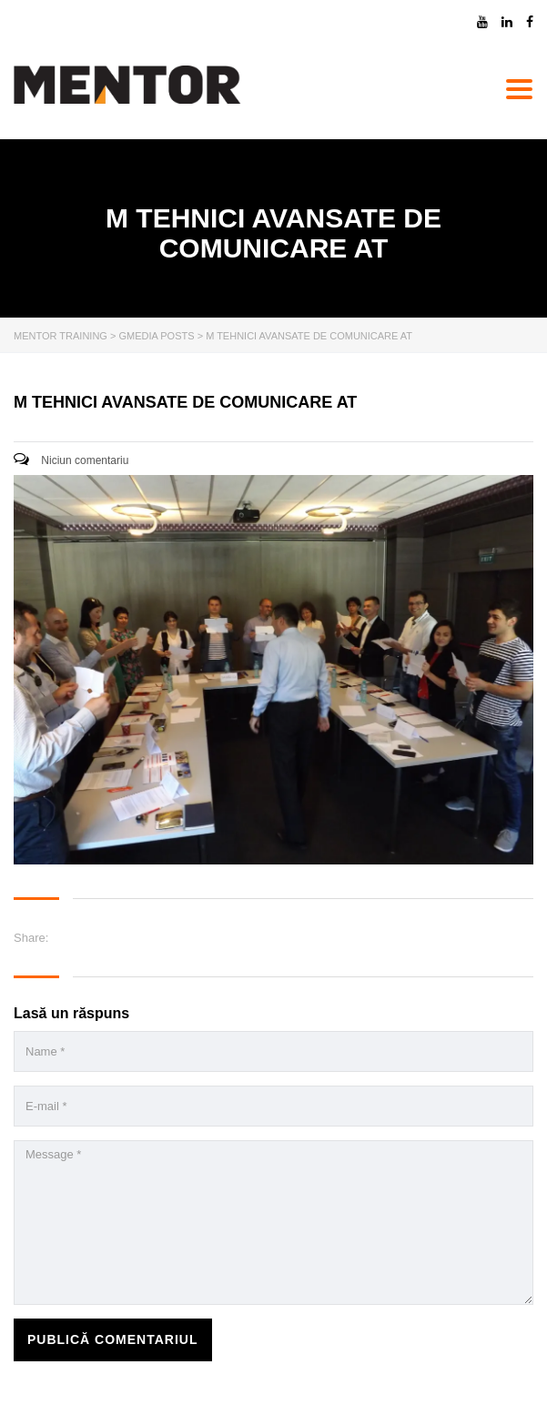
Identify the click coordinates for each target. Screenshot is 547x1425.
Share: (31, 938)
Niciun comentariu (71, 460)
